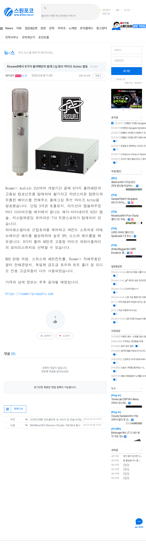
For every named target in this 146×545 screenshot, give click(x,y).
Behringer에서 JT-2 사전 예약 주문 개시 (125, 432)
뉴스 (113, 388)
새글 (117, 10)
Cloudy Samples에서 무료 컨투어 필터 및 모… (124, 416)
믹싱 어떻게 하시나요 (124, 310)
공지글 (114, 117)
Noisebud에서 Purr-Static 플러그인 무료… (125, 215)
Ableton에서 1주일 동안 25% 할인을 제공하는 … (123, 182)
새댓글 (114, 450)
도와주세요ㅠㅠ (124, 289)
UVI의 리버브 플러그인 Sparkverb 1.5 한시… (122, 232)
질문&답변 (116, 266)
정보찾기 (138, 83)
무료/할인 (116, 171)
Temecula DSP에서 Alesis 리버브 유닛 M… (125, 399)
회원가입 (106, 13)
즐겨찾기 (105, 10)
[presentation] (123, 110)
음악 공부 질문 (122, 346)
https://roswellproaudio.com (29, 293)
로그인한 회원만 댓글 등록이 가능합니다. (55, 387)
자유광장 (115, 330)
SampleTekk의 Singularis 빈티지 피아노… (124, 199)
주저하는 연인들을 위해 (127, 341)
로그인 (127, 10)
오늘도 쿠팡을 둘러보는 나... (128, 367)
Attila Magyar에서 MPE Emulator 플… (123, 249)
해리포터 (9, 75)
